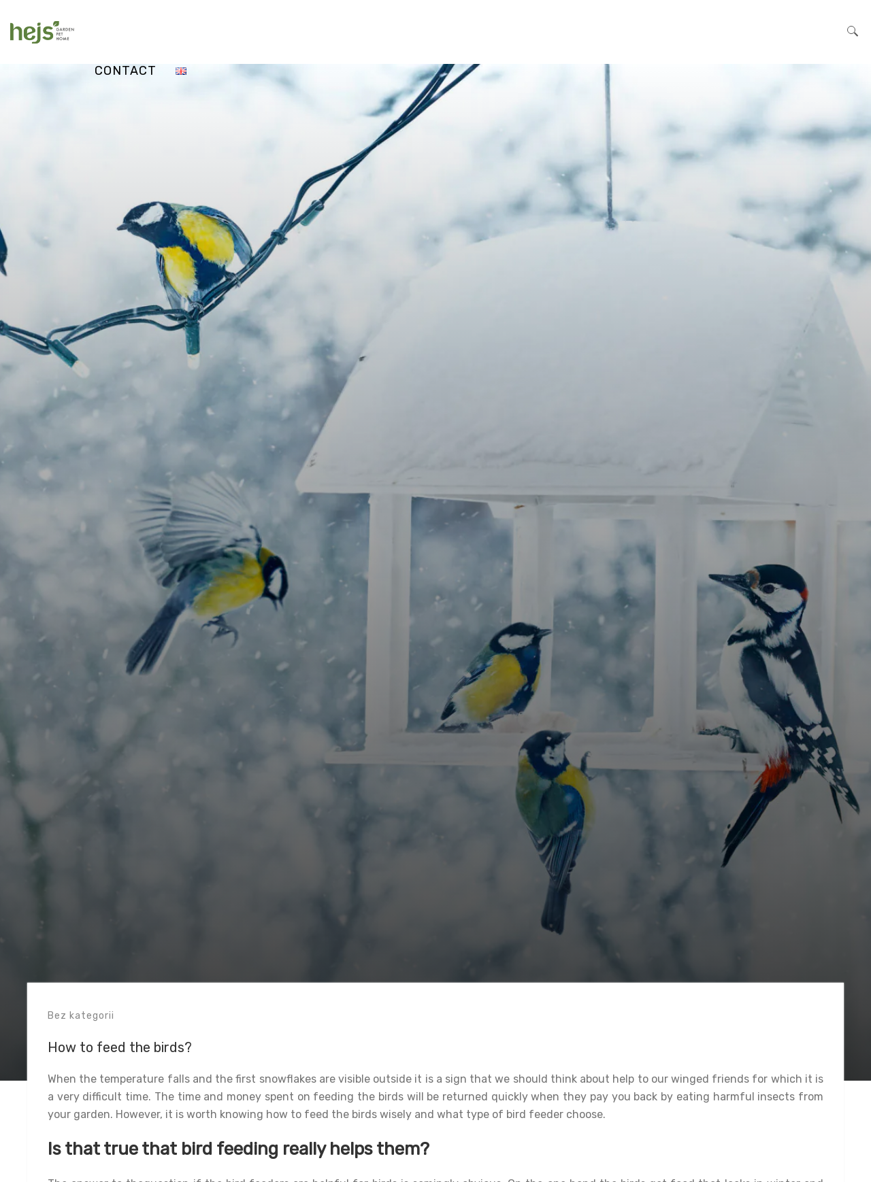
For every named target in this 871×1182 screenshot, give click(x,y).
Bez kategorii (81, 1015)
